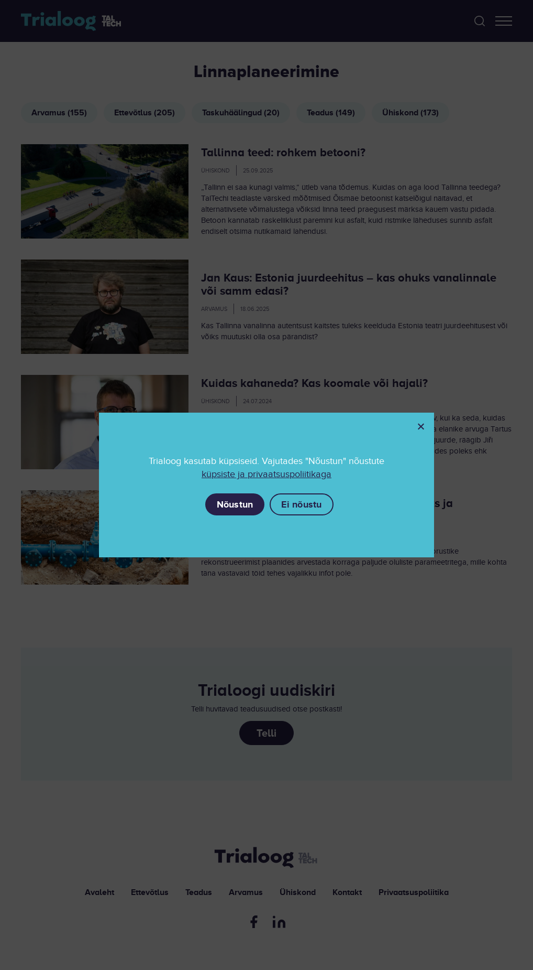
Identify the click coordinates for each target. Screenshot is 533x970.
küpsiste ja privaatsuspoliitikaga (266, 474)
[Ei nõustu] (420, 426)
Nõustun (235, 504)
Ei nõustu (301, 504)
